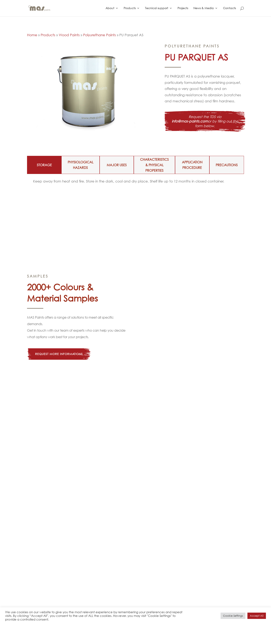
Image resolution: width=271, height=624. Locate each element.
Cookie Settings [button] (233, 615)
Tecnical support (156, 8)
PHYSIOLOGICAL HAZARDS (80, 165)
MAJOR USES (117, 165)
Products (130, 8)
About (110, 8)
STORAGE (44, 165)
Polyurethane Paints (99, 35)
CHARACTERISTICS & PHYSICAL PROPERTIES (154, 165)
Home (32, 35)
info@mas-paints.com (190, 121)
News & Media (203, 8)
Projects (182, 8)
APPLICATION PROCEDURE (192, 165)
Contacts (229, 8)
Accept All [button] (256, 615)
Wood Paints (69, 35)
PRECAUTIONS (227, 165)
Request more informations (59, 354)
